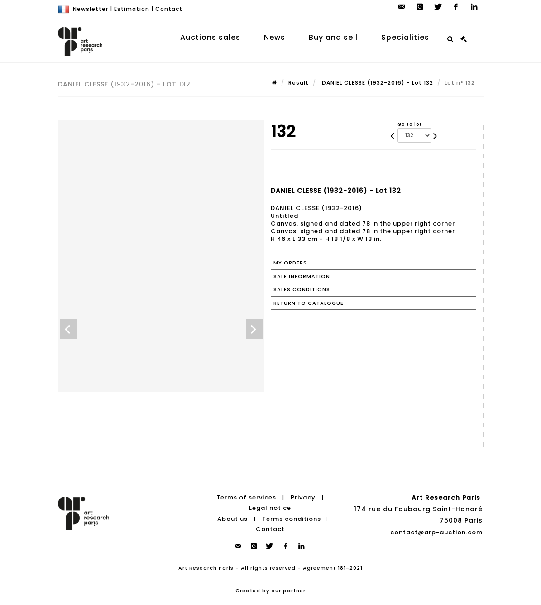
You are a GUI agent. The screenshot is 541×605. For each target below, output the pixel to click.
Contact (168, 9)
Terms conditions (291, 518)
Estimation (131, 9)
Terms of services (246, 497)
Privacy (303, 497)
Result (298, 82)
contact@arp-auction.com (436, 532)
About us (232, 518)
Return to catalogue (308, 303)
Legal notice (270, 508)
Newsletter (90, 9)
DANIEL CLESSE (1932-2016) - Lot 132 (376, 82)
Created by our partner (270, 590)
